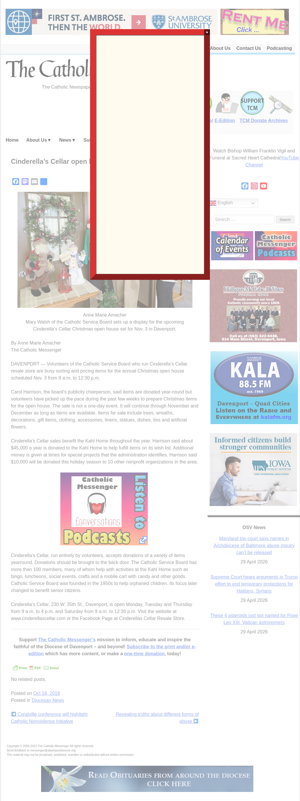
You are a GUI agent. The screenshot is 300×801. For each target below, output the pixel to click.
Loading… (150, 154)
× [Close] (207, 32)
